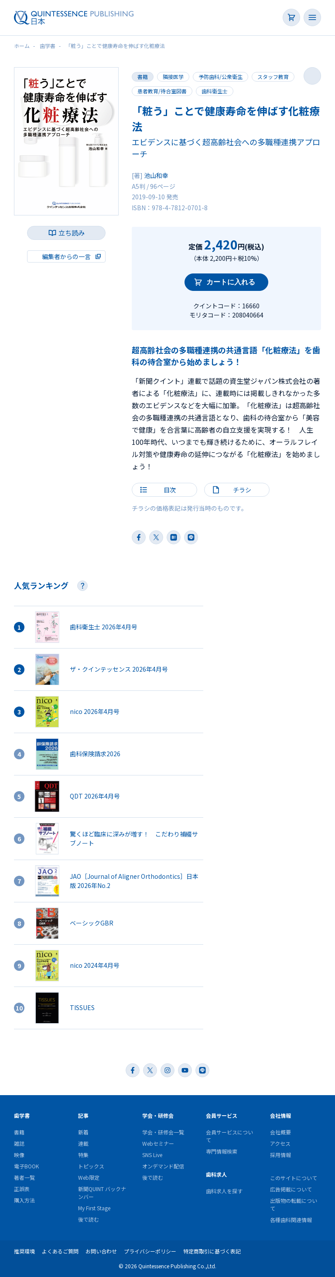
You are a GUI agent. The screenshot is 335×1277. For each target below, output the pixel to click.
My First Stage (94, 1208)
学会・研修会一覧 (163, 1132)
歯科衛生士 (215, 91)
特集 (83, 1154)
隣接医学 (173, 76)
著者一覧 (24, 1177)
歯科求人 (216, 1174)
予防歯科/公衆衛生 (220, 76)
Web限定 (88, 1177)
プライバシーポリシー (150, 1251)
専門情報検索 (221, 1151)
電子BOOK (26, 1166)
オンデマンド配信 (163, 1166)
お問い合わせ (101, 1251)
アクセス (280, 1143)
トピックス (91, 1166)
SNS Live (152, 1154)
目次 (170, 489)
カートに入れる (230, 282)
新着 (83, 1132)
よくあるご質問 (60, 1251)
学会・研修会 (158, 1115)
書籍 (142, 76)
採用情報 (280, 1154)
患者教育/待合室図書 (162, 91)
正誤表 (22, 1188)
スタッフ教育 (273, 76)
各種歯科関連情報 (291, 1219)
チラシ (242, 489)
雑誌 (19, 1143)
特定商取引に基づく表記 (212, 1251)
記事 (83, 1115)
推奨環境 (24, 1251)
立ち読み (71, 232)
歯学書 (22, 1115)
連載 (83, 1143)
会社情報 (280, 1115)
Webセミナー (158, 1143)
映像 (19, 1154)
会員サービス (221, 1115)
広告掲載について (291, 1189)
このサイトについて (293, 1177)
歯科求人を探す (224, 1191)
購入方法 (24, 1200)
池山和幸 (156, 175)
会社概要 (280, 1132)
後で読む (88, 1219)
